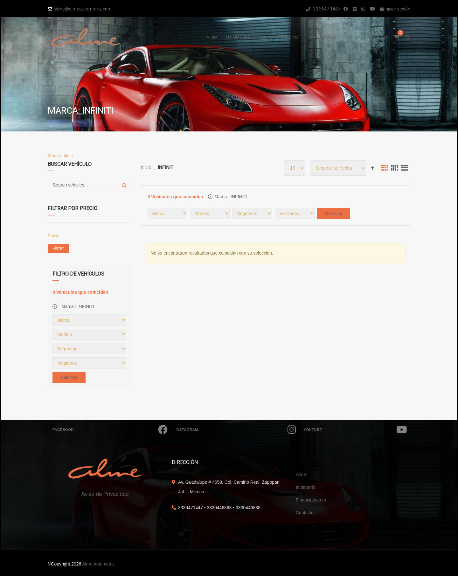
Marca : (73, 306)
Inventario (305, 487)
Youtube (355, 429)
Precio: (54, 235)
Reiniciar (69, 377)
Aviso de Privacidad (105, 494)
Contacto (305, 512)
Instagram (235, 429)
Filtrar (58, 248)
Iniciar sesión (395, 8)
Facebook (110, 429)
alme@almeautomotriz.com (83, 8)
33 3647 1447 (323, 8)
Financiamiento (311, 499)
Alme (301, 474)
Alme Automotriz (98, 563)
